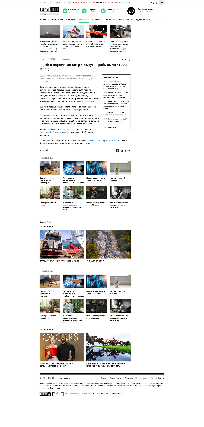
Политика (97, 20)
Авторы (154, 378)
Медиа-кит (129, 378)
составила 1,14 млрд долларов (54, 132)
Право (121, 20)
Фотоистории (46, 226)
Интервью (44, 20)
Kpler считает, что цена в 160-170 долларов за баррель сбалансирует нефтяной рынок (116, 105)
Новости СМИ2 (46, 222)
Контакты (120, 378)
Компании (71, 20)
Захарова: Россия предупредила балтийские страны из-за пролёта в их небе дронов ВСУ (114, 85)
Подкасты (57, 20)
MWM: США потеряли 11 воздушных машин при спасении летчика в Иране (115, 95)
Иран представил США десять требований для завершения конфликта (115, 121)
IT (154, 20)
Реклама (104, 378)
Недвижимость (143, 20)
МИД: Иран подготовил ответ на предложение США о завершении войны (72, 45)
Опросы (161, 378)
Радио (112, 378)
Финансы (84, 20)
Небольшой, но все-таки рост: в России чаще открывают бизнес (96, 43)
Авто (129, 20)
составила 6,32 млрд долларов (102, 140)
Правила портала (142, 378)
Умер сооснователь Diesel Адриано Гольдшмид (114, 113)
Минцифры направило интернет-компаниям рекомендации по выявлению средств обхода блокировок (119, 46)
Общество (110, 20)
